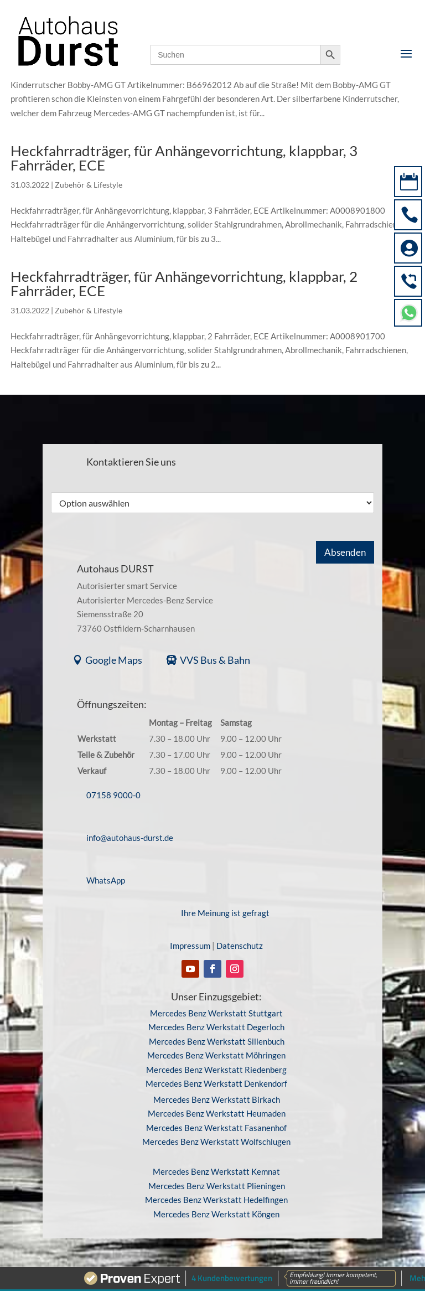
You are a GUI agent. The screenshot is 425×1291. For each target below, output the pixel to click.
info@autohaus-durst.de (129, 838)
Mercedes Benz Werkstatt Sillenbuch (216, 1041)
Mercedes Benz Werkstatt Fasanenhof (216, 1128)
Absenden (345, 552)
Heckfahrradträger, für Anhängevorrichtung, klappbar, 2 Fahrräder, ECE (184, 283)
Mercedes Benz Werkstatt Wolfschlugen (216, 1142)
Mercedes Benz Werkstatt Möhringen (216, 1055)
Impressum (190, 946)
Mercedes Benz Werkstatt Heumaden (217, 1113)
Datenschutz (239, 946)
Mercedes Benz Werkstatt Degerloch (216, 1027)
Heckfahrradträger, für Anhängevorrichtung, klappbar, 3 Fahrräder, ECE (184, 158)
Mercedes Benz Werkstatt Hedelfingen (216, 1200)
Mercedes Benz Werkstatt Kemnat (216, 1171)
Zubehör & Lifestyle (88, 184)
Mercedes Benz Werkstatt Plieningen (216, 1186)
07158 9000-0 (113, 795)
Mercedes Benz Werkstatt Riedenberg (216, 1070)
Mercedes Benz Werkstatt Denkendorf (216, 1083)
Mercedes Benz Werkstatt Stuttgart (216, 1013)
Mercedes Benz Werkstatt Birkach (216, 1099)
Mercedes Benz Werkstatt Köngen (216, 1214)
